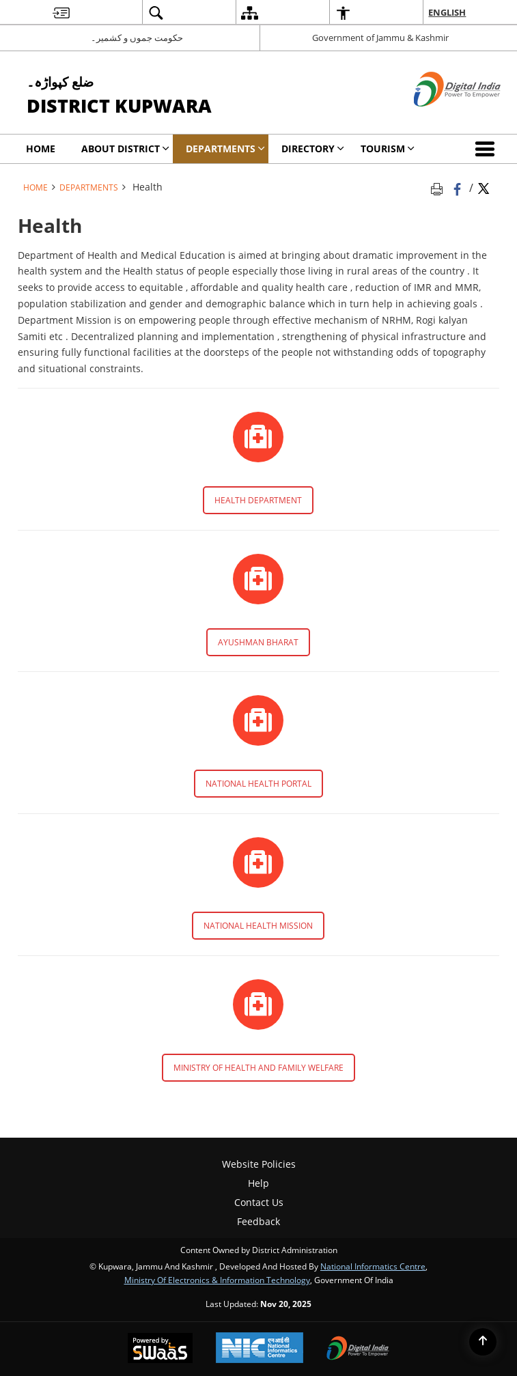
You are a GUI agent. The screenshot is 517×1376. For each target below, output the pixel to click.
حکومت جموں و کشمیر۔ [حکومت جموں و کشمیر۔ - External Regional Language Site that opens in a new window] (137, 37)
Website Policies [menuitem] (259, 1163)
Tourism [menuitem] (388, 148)
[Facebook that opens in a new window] (458, 187)
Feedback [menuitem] (258, 1221)
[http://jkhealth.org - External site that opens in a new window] (258, 437)
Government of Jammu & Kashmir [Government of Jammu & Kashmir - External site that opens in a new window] (380, 37)
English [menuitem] (447, 12)
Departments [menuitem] (225, 148)
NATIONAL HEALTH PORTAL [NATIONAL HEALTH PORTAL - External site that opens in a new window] (258, 783)
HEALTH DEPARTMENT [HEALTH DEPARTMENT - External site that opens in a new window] (258, 500)
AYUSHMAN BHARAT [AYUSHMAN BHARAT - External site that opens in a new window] (258, 642)
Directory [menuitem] (312, 148)
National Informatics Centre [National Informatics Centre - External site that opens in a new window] (372, 1266)
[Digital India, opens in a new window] (358, 1349)
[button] (487, 149)
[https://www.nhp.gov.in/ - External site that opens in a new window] (258, 720)
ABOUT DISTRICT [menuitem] (125, 148)
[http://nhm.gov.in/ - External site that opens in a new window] (258, 862)
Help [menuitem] (258, 1183)
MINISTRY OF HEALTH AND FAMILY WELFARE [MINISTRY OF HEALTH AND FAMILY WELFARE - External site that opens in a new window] (258, 1067)
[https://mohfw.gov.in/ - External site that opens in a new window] (258, 1004)
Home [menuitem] (40, 148)
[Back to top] (483, 1342)
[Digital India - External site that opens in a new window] (440, 117)
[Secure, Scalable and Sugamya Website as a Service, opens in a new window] (160, 1349)
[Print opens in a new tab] (439, 187)
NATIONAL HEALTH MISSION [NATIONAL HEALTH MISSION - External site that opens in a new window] (258, 925)
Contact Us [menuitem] (258, 1202)
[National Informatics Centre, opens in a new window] (259, 1349)
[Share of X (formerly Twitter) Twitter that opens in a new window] (483, 187)
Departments (88, 187)
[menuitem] (61, 12)
